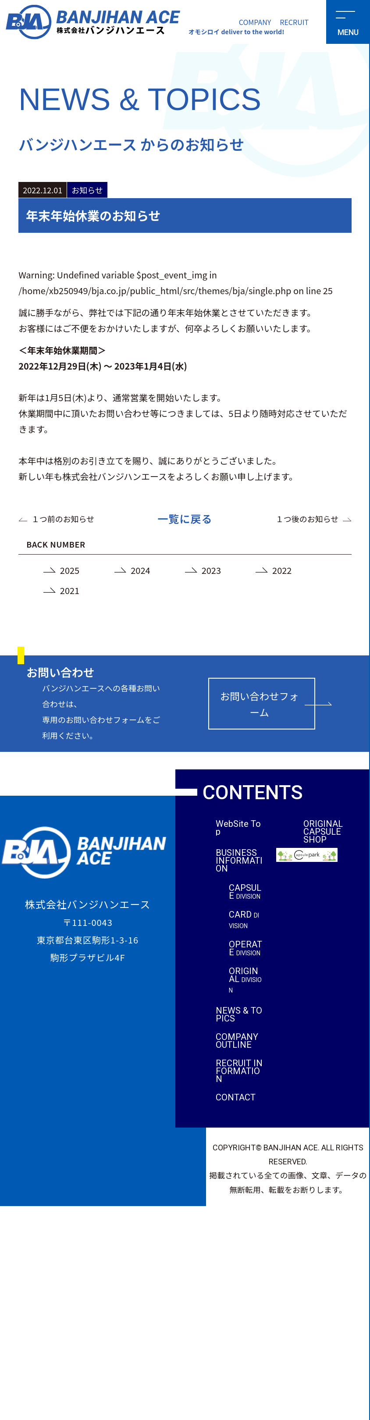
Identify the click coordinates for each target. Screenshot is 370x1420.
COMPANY (255, 22)
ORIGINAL (245, 981)
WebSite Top (238, 828)
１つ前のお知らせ (63, 518)
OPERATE (245, 949)
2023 (211, 570)
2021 (70, 590)
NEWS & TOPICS (239, 1015)
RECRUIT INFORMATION (239, 1072)
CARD (244, 920)
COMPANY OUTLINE (237, 1042)
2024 (140, 570)
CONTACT (236, 1098)
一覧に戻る (185, 518)
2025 (70, 570)
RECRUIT (294, 22)
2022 (282, 570)
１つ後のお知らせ (307, 518)
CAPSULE (245, 892)
